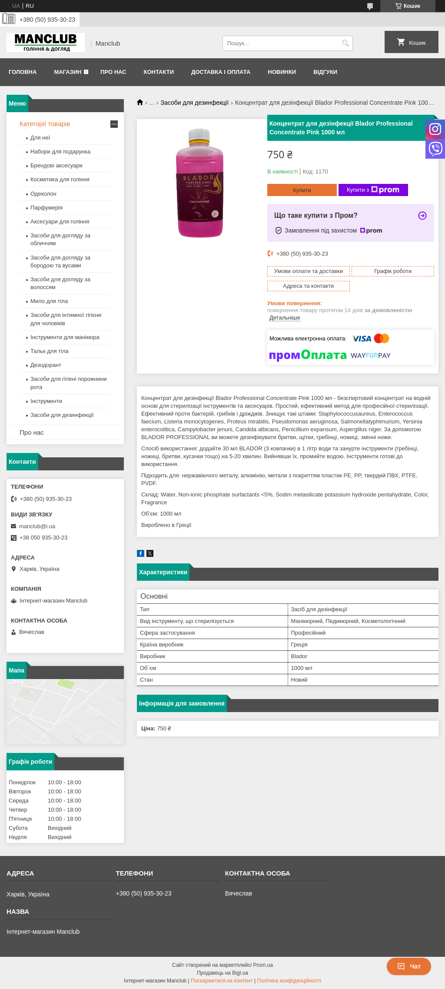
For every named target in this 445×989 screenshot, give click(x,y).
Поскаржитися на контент (221, 981)
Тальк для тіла (49, 351)
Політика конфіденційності (289, 981)
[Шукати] (345, 43)
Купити (302, 190)
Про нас (113, 72)
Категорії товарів (45, 123)
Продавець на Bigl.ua (222, 973)
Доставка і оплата (220, 72)
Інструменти (46, 401)
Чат (409, 966)
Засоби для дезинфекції (195, 102)
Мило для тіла (49, 301)
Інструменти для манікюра (65, 337)
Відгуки (325, 72)
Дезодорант (45, 365)
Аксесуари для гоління (60, 221)
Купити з (373, 190)
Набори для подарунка (60, 151)
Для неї (40, 137)
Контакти (158, 72)
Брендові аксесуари (56, 165)
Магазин (67, 72)
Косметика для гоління (60, 179)
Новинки (282, 72)
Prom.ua (263, 965)
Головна (23, 72)
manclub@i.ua (37, 526)
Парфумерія (46, 207)
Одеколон (43, 193)
